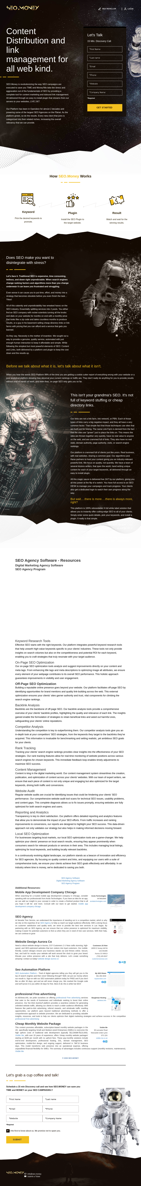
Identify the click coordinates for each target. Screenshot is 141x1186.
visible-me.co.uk (101, 1038)
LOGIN (128, 9)
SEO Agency (24, 916)
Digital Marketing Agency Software (39, 565)
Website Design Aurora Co (33, 941)
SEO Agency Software (70, 878)
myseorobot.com (100, 979)
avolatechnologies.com (98, 901)
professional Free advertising (35, 994)
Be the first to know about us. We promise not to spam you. (33, 1131)
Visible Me (19, 1035)
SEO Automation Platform (26, 973)
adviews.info (101, 1000)
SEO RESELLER (107, 9)
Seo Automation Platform (32, 969)
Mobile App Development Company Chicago (45, 892)
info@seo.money (34, 1174)
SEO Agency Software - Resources (48, 560)
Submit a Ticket (33, 1176)
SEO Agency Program (30, 569)
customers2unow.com (99, 959)
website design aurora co (48, 959)
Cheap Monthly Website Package (38, 1023)
